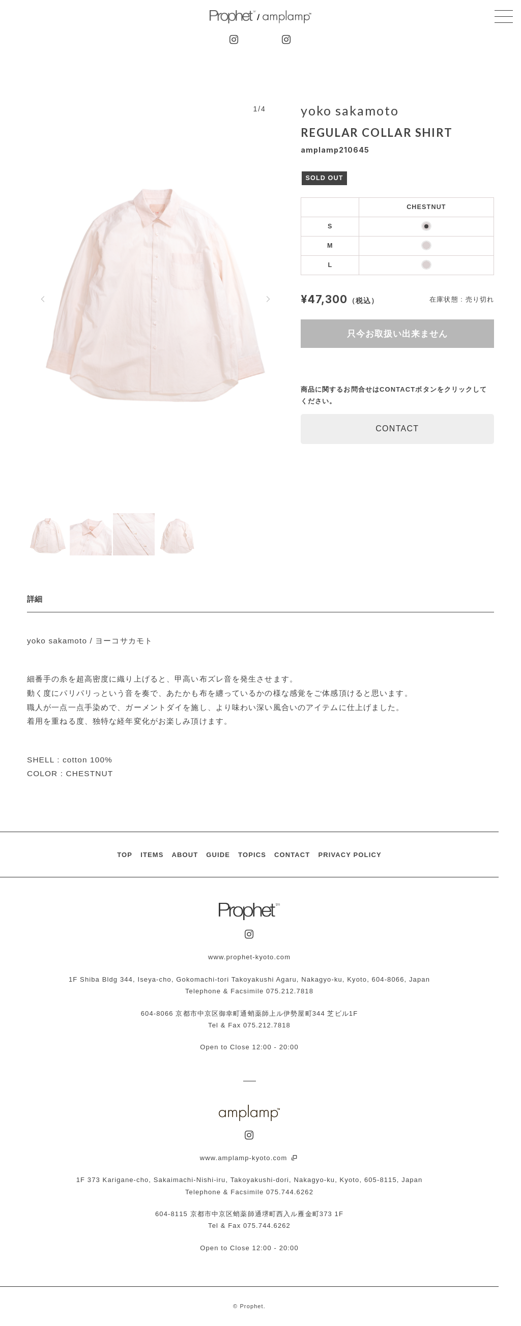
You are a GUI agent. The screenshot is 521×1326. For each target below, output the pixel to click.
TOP (124, 855)
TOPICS (252, 855)
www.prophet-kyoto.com (249, 957)
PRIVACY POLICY (349, 855)
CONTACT (397, 428)
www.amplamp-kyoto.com (249, 1158)
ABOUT (184, 855)
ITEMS (151, 855)
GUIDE (218, 855)
